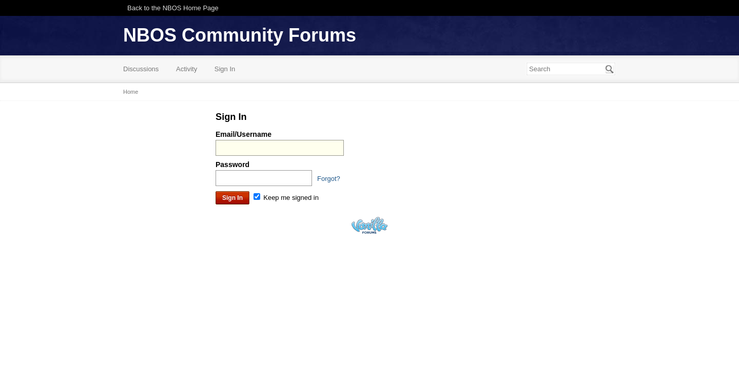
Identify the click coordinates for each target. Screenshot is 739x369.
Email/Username (243, 134)
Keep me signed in (286, 197)
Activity (186, 69)
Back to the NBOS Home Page (173, 8)
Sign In (225, 69)
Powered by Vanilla (369, 225)
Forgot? (328, 178)
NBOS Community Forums (239, 35)
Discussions (141, 69)
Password (232, 164)
